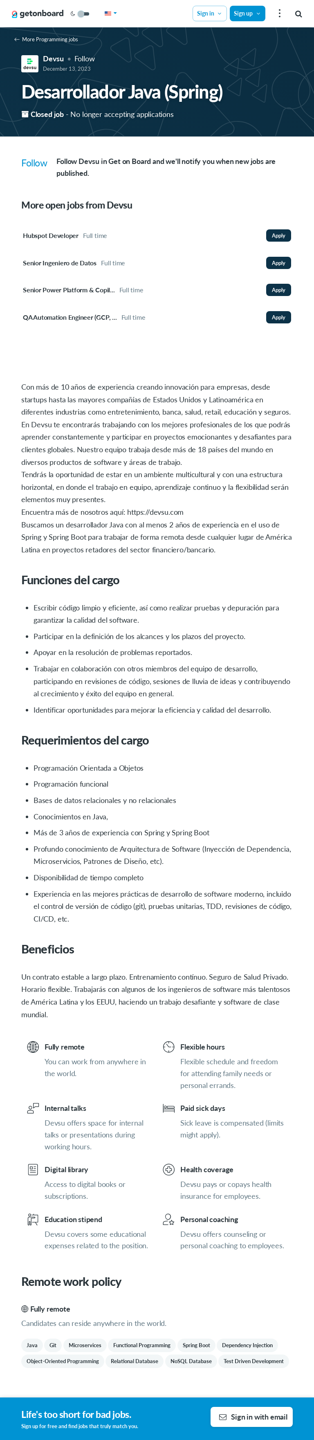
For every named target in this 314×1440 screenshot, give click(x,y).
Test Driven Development (254, 1361)
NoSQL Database (191, 1361)
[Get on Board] (37, 14)
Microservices (85, 1345)
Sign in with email (253, 1416)
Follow (84, 58)
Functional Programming (141, 1345)
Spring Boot (196, 1345)
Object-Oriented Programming (63, 1361)
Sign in (209, 13)
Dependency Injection (247, 1345)
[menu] (278, 13)
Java (32, 1345)
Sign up (247, 13)
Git (52, 1345)
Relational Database (134, 1361)
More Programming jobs (46, 39)
